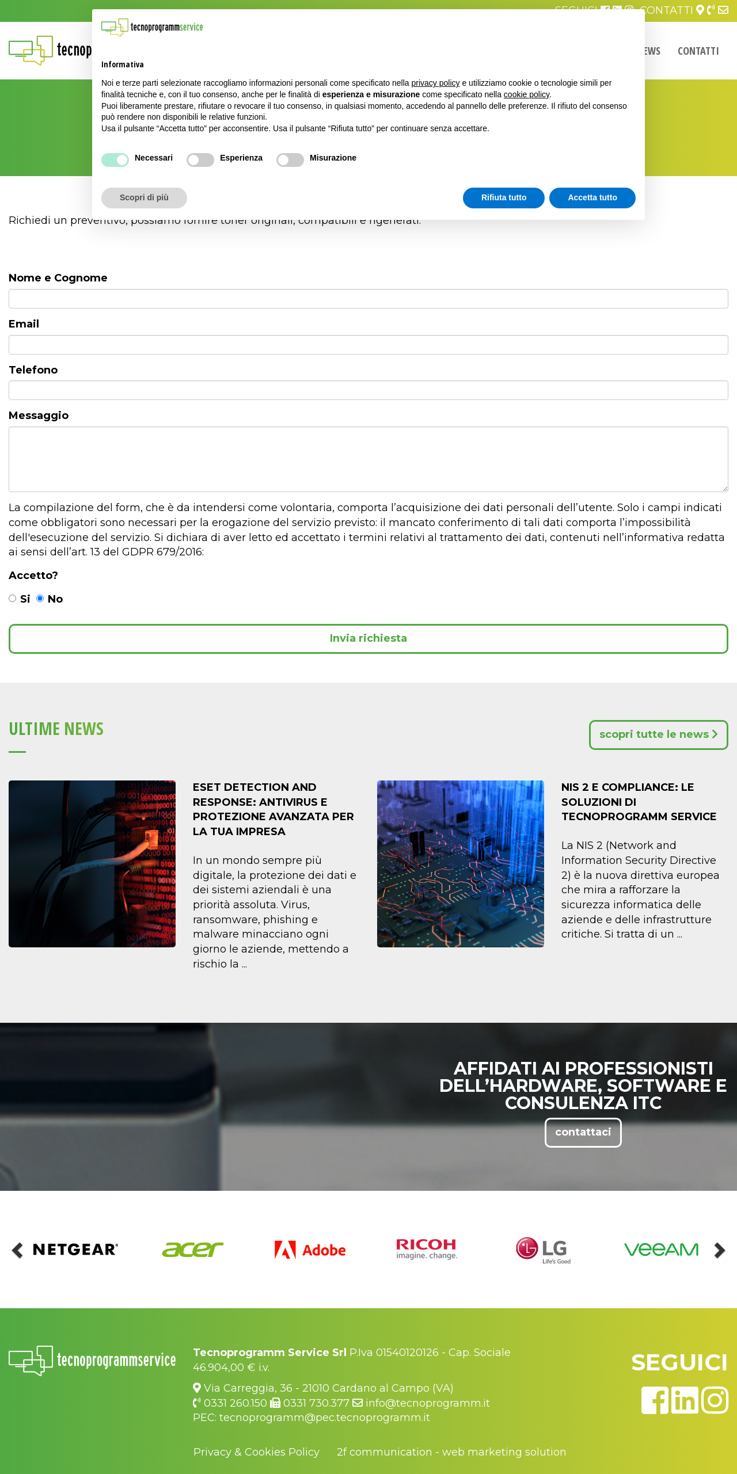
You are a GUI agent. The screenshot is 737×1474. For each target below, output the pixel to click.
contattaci (583, 1132)
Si (20, 599)
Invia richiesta (368, 638)
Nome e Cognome (58, 278)
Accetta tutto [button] (592, 197)
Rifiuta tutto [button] (504, 197)
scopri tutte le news (658, 734)
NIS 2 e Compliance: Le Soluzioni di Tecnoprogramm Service (639, 802)
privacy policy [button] (436, 82)
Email (24, 324)
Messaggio (39, 415)
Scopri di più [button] (144, 197)
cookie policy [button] (526, 94)
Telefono (33, 370)
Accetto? (33, 575)
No (49, 599)
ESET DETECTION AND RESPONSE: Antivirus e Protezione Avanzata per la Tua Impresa (273, 809)
